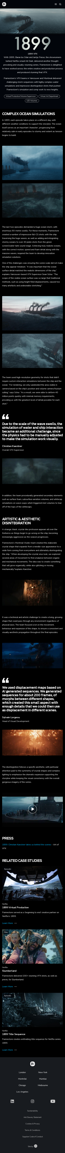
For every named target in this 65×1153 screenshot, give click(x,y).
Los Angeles (22, 1091)
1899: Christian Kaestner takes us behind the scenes (26, 844)
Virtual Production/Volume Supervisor (21, 96)
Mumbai (43, 1078)
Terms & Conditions (32, 1130)
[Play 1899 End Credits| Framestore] (32, 810)
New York (42, 1072)
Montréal (22, 1078)
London (22, 1072)
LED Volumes (32, 101)
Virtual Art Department (49, 96)
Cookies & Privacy (32, 1124)
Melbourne (43, 1085)
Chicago (22, 1085)
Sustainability (32, 1111)
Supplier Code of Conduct (32, 1137)
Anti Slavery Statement (32, 1117)
